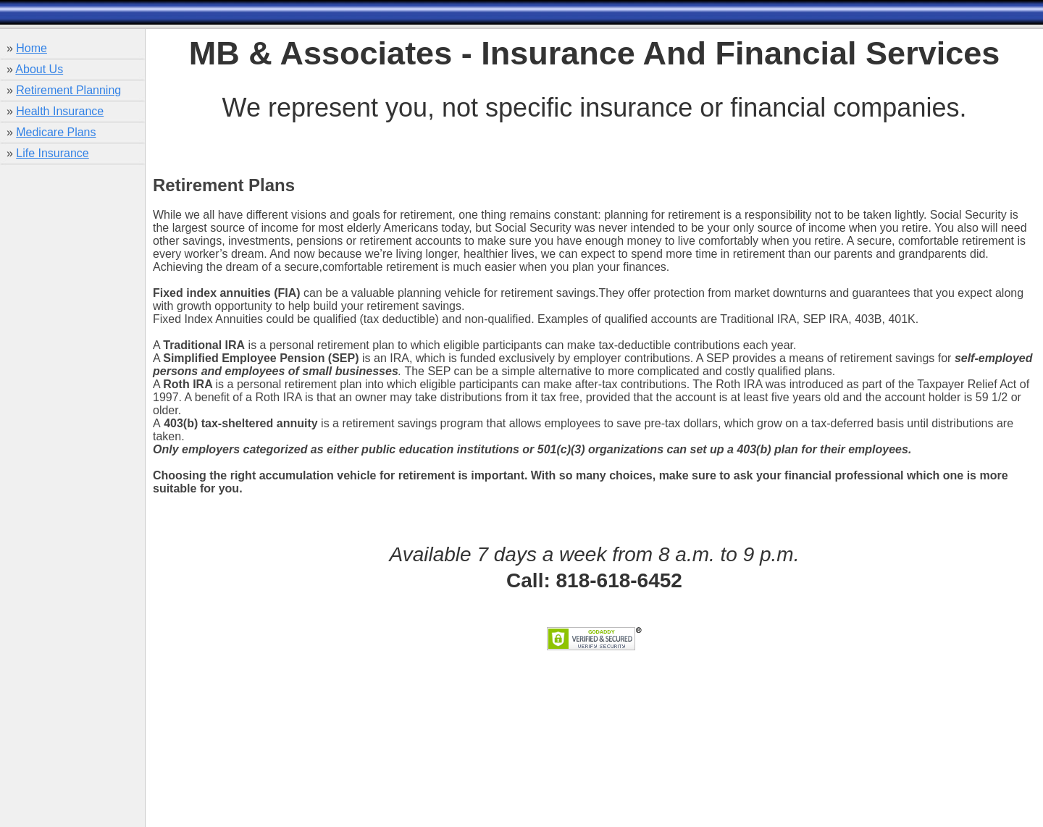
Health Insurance (60, 111)
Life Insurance (52, 153)
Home (31, 48)
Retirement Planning (68, 90)
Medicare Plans (56, 132)
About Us (39, 69)
